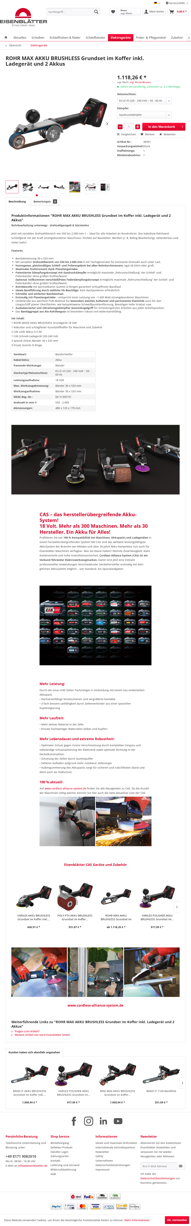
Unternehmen (104, 1160)
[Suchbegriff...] (73, 11)
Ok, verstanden (177, 1220)
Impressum (103, 1169)
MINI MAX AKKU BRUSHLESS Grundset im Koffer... (157, 917)
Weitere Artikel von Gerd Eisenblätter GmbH (40, 1035)
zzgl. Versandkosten (140, 82)
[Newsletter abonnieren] (180, 1166)
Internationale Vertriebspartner (115, 1147)
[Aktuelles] (20, 37)
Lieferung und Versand (65, 1165)
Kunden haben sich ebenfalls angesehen (34, 1052)
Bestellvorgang (60, 1143)
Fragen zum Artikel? (25, 1031)
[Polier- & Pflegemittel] (150, 37)
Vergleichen (126, 134)
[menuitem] (73, 11)
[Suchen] (96, 11)
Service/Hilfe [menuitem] (176, 3)
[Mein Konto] (154, 11)
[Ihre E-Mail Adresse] (158, 1166)
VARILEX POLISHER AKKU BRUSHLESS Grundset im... (115, 917)
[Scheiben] (38, 37)
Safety (99, 1156)
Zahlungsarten (60, 1156)
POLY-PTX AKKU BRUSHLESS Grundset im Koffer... (33, 917)
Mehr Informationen (137, 1220)
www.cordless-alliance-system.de (65, 788)
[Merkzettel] (113, 11)
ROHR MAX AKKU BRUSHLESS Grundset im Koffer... (75, 917)
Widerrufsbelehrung (63, 1169)
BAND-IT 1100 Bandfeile (161, 1091)
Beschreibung (17, 201)
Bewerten (167, 134)
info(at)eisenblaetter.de (32, 1165)
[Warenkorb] (178, 11)
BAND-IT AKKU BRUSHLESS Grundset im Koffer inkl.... (29, 1092)
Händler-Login (59, 1152)
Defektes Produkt (61, 1147)
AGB (53, 1174)
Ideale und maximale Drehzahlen (116, 1143)
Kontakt (55, 1160)
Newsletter (102, 1152)
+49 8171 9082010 (21, 1156)
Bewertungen (45, 201)
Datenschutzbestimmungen (113, 1165)
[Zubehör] (177, 37)
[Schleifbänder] (95, 37)
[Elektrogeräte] (120, 37)
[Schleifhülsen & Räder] (65, 37)
